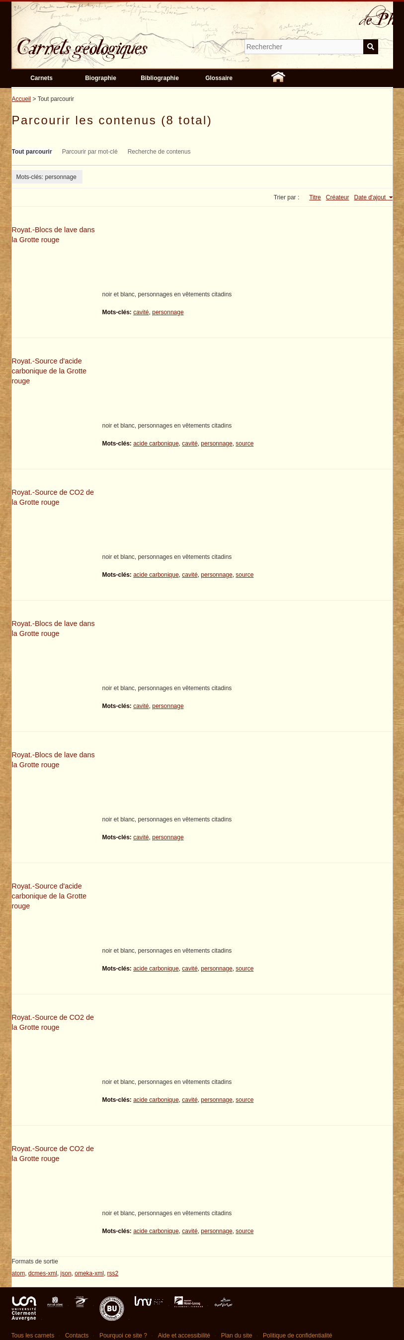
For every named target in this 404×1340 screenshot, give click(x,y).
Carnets (41, 78)
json (66, 1273)
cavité (141, 312)
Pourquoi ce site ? (123, 1335)
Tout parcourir (32, 151)
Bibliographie (160, 78)
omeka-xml (89, 1273)
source (244, 443)
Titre (315, 197)
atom (18, 1273)
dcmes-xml (42, 1273)
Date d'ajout (370, 197)
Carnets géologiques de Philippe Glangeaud (110, 41)
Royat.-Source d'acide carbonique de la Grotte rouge (49, 371)
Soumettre (370, 46)
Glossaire (219, 78)
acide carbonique (155, 443)
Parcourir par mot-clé (90, 151)
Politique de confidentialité (297, 1335)
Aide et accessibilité (184, 1335)
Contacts (76, 1335)
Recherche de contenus (159, 151)
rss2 (113, 1273)
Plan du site (236, 1335)
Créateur (337, 197)
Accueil (21, 98)
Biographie (100, 78)
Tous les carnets (33, 1335)
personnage (167, 312)
